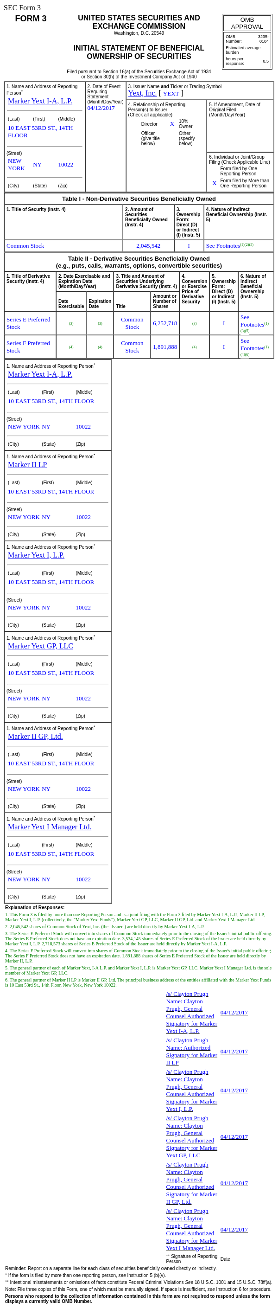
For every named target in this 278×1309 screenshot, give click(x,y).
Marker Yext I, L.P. (36, 555)
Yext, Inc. (142, 93)
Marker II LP (27, 464)
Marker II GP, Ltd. (35, 736)
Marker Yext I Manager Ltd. (49, 827)
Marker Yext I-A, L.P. (40, 101)
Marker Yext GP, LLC (40, 646)
